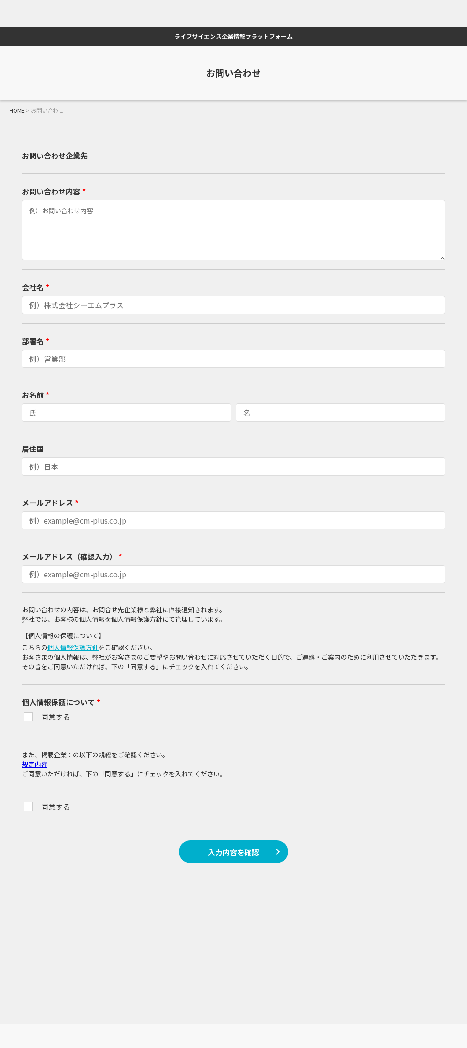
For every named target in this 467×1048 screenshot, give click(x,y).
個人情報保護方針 (73, 647)
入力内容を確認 (233, 852)
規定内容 (34, 764)
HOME (17, 110)
